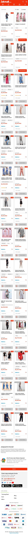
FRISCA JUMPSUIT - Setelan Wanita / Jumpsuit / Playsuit (5, 363)
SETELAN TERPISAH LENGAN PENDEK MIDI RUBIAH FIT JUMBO (20, 332)
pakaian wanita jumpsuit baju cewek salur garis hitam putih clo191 (20, 148)
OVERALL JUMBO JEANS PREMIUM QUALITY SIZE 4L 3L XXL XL (6, 178)
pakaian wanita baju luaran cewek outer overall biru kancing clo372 (21, 86)
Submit (14, 469)
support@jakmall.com (9, 478)
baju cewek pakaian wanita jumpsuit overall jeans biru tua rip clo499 (6, 117)
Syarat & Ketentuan (14, 533)
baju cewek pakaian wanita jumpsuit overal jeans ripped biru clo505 (6, 148)
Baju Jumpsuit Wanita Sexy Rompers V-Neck (6, 86)
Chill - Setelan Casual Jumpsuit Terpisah (6, 240)
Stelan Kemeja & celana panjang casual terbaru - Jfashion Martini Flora (6, 55)
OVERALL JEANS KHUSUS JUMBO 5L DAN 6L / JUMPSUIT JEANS (6, 394)
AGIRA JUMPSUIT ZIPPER (20, 54)
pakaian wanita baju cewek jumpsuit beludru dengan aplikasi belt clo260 (20, 425)
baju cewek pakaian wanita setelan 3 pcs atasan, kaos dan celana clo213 (6, 271)
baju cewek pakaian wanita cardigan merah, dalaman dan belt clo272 (20, 363)
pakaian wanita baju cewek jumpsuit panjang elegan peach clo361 (20, 178)
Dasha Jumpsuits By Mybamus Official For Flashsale (20, 271)
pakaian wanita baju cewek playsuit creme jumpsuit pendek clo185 (20, 117)
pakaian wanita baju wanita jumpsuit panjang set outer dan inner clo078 (6, 332)
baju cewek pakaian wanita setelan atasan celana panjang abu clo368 (20, 394)
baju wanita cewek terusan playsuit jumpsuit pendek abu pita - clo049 (20, 302)
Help (15, 498)
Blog (15, 495)
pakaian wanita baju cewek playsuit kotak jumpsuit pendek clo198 (6, 209)
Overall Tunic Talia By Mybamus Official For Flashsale (20, 209)
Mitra (2, 499)
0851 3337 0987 (7, 480)
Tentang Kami (5, 494)
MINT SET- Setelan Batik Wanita (6, 302)
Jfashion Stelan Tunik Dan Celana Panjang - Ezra (6, 25)
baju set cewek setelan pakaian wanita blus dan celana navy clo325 (6, 425)
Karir (2, 496)
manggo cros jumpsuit (20, 24)
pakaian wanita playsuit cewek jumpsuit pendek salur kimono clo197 (20, 240)
